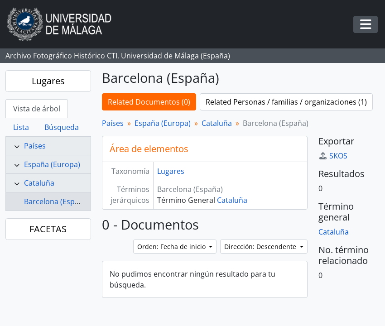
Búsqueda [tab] (61, 127)
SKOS (332, 156)
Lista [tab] (21, 127)
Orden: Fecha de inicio (172, 246)
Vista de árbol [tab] (36, 109)
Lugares (48, 81)
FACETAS (48, 229)
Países (35, 146)
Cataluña (39, 183)
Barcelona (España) (57, 201)
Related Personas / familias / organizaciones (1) (286, 102)
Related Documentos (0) (149, 102)
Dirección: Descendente (261, 246)
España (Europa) (52, 164)
